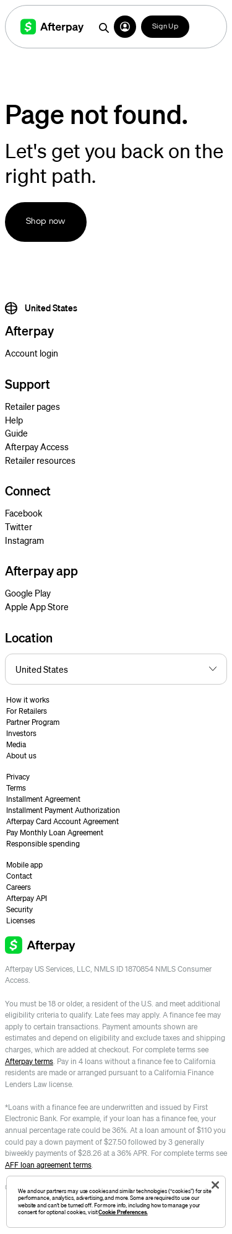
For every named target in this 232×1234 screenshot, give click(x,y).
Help (14, 419)
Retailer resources (40, 460)
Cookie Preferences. (122, 1212)
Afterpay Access (37, 446)
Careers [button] (18, 887)
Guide (16, 432)
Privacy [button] (18, 776)
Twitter (18, 526)
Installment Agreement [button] (43, 799)
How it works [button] (27, 699)
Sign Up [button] (165, 26)
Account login (31, 352)
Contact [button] (19, 876)
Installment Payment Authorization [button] (63, 810)
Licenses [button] (20, 920)
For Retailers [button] (26, 711)
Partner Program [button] (32, 722)
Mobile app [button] (24, 864)
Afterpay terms (29, 1061)
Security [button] (19, 909)
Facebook (23, 512)
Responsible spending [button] (43, 843)
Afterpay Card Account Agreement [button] (62, 821)
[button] (125, 27)
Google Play (28, 592)
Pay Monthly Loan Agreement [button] (54, 832)
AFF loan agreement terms (48, 1165)
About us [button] (21, 755)
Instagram (24, 540)
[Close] (215, 1185)
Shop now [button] (46, 221)
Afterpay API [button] (26, 898)
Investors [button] (21, 733)
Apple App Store (37, 606)
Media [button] (16, 744)
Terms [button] (16, 787)
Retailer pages (32, 406)
